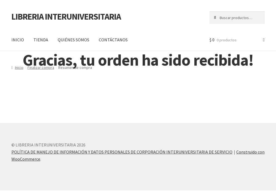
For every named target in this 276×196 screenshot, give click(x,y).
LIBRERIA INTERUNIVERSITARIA (66, 16)
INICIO (17, 39)
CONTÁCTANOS (113, 39)
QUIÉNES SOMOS (73, 39)
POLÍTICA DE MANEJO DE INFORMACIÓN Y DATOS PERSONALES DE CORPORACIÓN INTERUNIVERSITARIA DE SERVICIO (121, 152)
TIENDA (40, 39)
